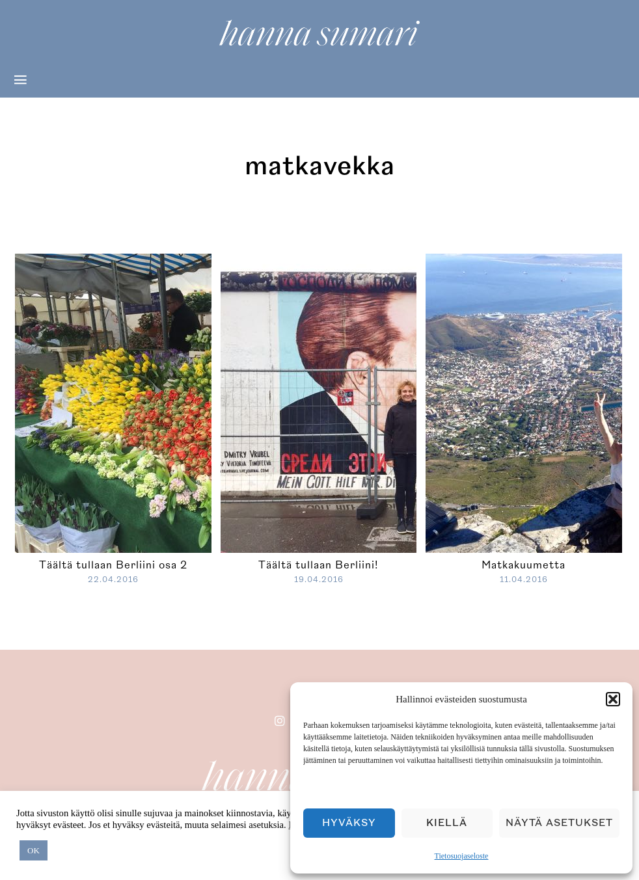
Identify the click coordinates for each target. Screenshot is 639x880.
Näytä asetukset (559, 823)
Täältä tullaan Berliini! (318, 565)
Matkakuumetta (523, 565)
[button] (612, 699)
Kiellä (446, 823)
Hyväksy (349, 823)
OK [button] (33, 850)
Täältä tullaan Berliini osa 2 (113, 565)
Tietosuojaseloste (462, 855)
